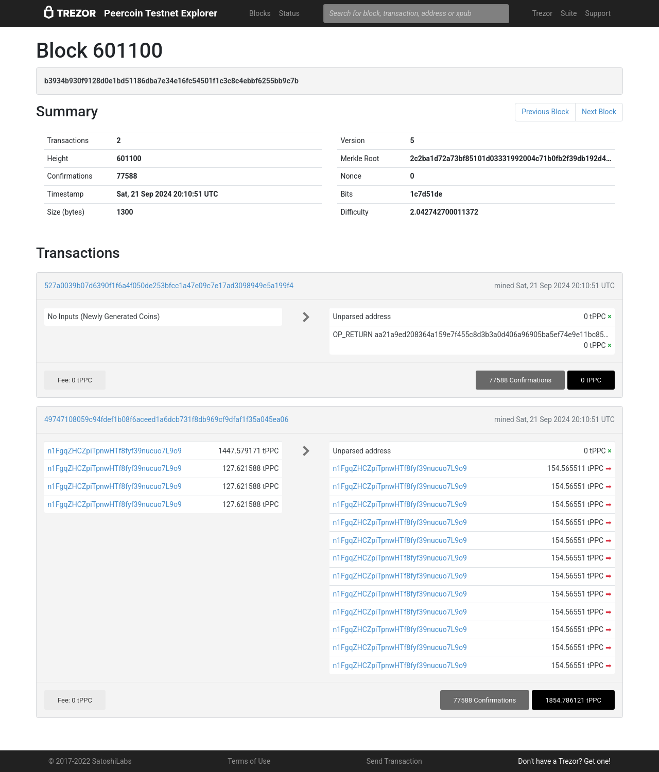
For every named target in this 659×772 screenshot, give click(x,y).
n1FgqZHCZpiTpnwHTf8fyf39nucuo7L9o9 (114, 451)
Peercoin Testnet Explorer (160, 13)
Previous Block (545, 112)
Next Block (599, 112)
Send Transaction (394, 761)
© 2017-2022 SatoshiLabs (90, 761)
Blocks (260, 13)
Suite (569, 13)
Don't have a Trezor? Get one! (564, 761)
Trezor (542, 13)
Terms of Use (249, 761)
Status (289, 13)
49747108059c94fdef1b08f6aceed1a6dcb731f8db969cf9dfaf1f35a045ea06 (166, 419)
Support (598, 13)
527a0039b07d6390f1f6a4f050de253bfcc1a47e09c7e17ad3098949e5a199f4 (168, 286)
